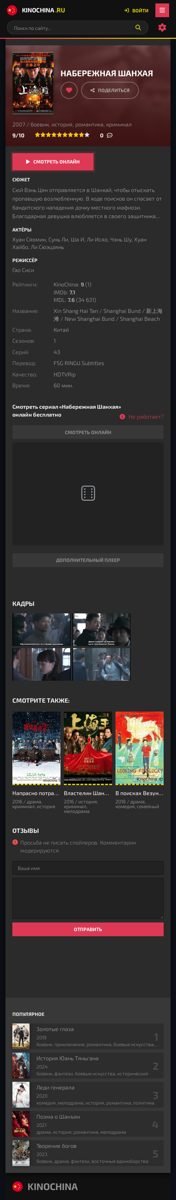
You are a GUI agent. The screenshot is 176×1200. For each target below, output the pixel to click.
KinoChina (36, 10)
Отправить (88, 929)
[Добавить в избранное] (69, 90)
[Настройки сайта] (162, 27)
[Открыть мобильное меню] (162, 10)
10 (87, 134)
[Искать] (138, 27)
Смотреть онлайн (56, 162)
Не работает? (146, 416)
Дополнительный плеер (88, 560)
